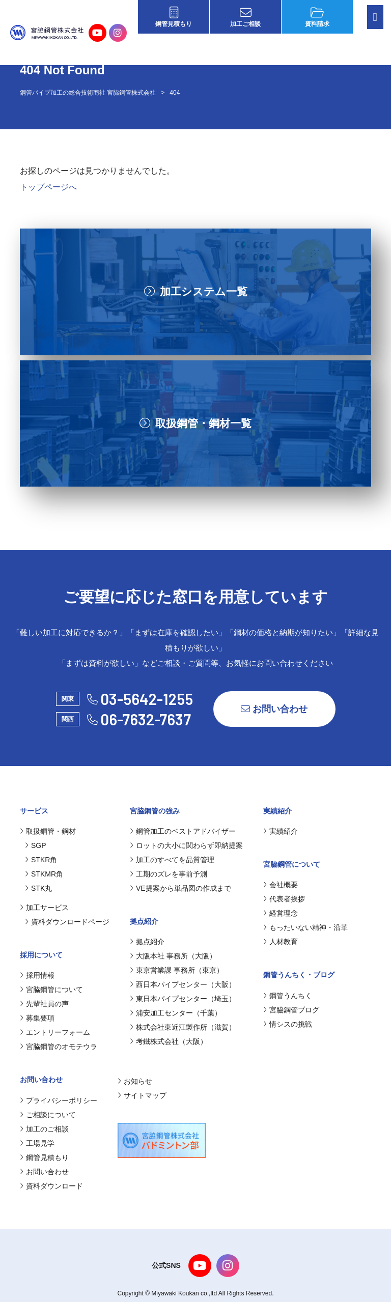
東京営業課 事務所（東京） (177, 970)
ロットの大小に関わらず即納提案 (186, 845)
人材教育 (280, 942)
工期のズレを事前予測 (168, 874)
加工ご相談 (245, 17)
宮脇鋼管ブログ (291, 1010)
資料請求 (317, 17)
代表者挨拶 (284, 899)
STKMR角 (44, 874)
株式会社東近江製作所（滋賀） (183, 1027)
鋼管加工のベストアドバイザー (183, 831)
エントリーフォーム (55, 1032)
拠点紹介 (147, 942)
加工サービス (44, 907)
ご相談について (48, 1115)
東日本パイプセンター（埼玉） (183, 999)
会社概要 (280, 885)
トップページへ (48, 187)
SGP (35, 845)
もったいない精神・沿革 (305, 927)
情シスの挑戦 (287, 1024)
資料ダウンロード (51, 1186)
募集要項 (37, 1018)
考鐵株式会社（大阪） (168, 1041)
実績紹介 (280, 831)
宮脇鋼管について (51, 989)
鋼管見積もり (173, 17)
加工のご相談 (44, 1129)
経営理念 (280, 913)
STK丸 (38, 888)
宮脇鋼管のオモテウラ (58, 1046)
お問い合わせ (274, 709)
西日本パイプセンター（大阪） (183, 984)
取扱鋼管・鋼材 (48, 831)
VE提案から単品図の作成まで (180, 888)
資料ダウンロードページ (67, 922)
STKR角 (41, 860)
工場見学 (37, 1143)
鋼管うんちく (287, 996)
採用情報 (37, 975)
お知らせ (135, 1081)
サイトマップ (142, 1095)
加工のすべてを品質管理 (172, 860)
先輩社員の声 (44, 1004)
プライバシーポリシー (58, 1100)
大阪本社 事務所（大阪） (173, 956)
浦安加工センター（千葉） (175, 1013)
